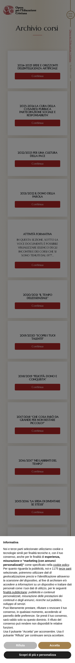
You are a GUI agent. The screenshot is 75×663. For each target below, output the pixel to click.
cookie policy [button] (61, 564)
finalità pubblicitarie (15, 592)
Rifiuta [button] (20, 645)
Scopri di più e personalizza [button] (37, 654)
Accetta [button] (55, 645)
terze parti (65, 568)
